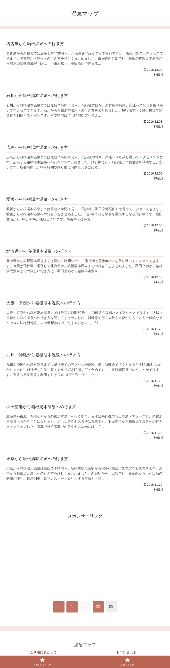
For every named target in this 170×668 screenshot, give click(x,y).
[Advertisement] (85, 554)
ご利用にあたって (43, 652)
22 (98, 606)
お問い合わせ (126, 652)
